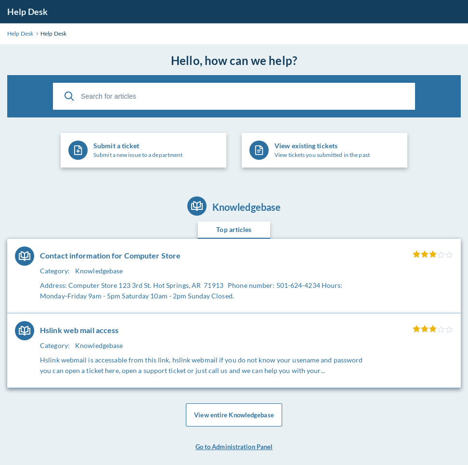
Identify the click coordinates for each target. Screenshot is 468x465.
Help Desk (27, 11)
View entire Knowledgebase (234, 415)
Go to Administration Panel (234, 447)
